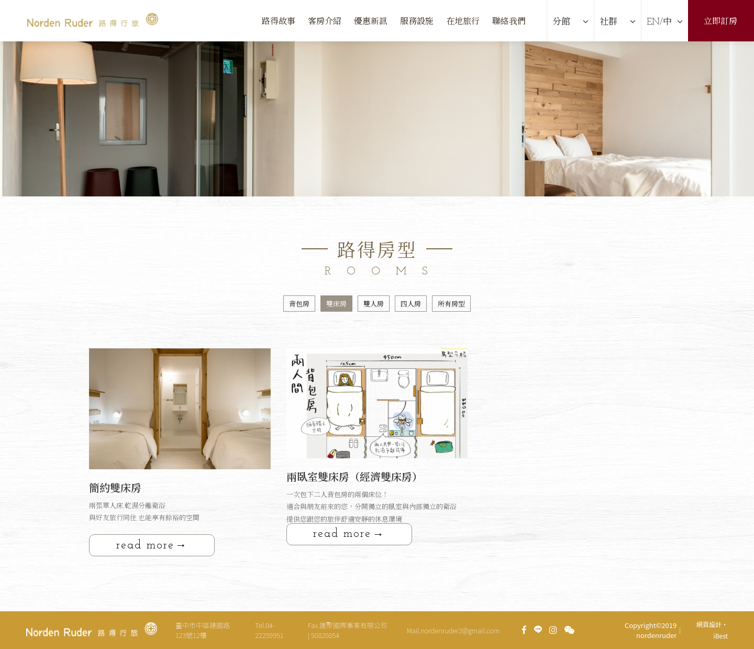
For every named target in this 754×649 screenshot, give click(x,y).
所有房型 (451, 304)
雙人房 (373, 304)
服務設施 (417, 22)
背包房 (299, 304)
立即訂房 (720, 22)
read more (145, 546)
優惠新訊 (370, 22)
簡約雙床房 (115, 489)
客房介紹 (324, 22)
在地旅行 (463, 22)
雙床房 (336, 304)
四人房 (411, 304)
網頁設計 (709, 624)
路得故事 (278, 22)
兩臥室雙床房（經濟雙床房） (354, 478)
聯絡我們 (509, 22)
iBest (720, 635)
